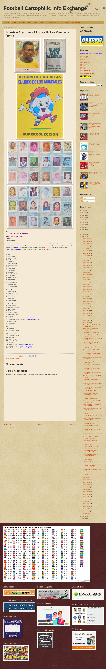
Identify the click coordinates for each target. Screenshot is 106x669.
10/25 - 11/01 (86, 260)
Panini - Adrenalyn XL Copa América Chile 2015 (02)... (92, 346)
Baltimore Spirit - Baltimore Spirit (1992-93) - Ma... (91, 343)
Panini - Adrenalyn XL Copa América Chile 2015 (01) (92, 405)
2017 (83, 232)
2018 (83, 229)
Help (29, 22)
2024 (83, 215)
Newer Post (8, 424)
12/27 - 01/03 (86, 238)
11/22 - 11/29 (86, 250)
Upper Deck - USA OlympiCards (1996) (92, 415)
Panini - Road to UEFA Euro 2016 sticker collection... (91, 419)
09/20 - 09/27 (86, 272)
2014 (83, 516)
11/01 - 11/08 (86, 258)
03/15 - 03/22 (86, 489)
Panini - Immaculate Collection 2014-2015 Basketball (92, 401)
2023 (83, 217)
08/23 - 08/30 (86, 282)
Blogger (56, 665)
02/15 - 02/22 (86, 499)
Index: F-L (83, 59)
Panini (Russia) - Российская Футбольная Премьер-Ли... (90, 394)
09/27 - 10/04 (86, 270)
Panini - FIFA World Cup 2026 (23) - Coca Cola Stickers (94, 135)
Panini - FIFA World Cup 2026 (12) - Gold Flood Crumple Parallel (94, 184)
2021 (83, 222)
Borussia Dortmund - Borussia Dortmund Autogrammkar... (90, 397)
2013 (83, 518)
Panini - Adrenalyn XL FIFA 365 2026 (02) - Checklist (95, 173)
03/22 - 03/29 (86, 487)
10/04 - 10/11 (86, 267)
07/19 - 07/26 (86, 294)
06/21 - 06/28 (86, 303)
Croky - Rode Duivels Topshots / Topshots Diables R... (91, 451)
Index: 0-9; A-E (84, 56)
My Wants (21, 22)
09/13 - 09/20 (86, 274)
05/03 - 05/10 (86, 320)
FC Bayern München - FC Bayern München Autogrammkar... (91, 426)
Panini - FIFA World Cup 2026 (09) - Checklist (94, 94)
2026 (83, 210)
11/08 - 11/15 (86, 255)
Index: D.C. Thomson (85, 58)
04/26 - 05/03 (86, 322)
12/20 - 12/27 (86, 241)
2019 (83, 227)
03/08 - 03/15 (86, 491)
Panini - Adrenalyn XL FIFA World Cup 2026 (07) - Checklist (95, 105)
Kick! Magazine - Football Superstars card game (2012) (92, 373)
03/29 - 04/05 (86, 484)
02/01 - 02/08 (86, 503)
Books (14, 22)
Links (35, 22)
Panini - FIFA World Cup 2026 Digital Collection (94, 114)
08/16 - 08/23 (86, 284)
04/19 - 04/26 (86, 477)
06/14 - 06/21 (86, 306)
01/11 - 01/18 (86, 511)
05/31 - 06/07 (86, 310)
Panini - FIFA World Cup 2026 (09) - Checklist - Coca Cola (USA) (95, 164)
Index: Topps (83, 68)
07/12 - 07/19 (86, 296)
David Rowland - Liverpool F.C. (90, 440)
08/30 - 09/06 (86, 279)
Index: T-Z (83, 67)
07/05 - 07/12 (86, 298)
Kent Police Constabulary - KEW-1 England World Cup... (91, 422)
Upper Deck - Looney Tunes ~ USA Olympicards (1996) (91, 380)
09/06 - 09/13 (86, 277)
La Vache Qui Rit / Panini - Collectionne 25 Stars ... (89, 466)
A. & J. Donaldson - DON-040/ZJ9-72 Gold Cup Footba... (92, 350)
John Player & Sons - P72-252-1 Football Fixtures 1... (91, 437)
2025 (83, 212)
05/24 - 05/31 (86, 313)
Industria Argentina (14, 358)
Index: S (82, 65)
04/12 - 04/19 (86, 479)
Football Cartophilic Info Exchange (45, 8)
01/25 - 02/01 (86, 506)
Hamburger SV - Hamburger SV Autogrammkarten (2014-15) (91, 447)
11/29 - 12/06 (86, 248)
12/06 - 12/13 (86, 246)
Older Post (72, 424)
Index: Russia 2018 (85, 72)
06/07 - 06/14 (86, 308)
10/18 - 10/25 (86, 262)
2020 (83, 224)
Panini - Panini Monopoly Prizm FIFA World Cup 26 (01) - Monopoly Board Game (94, 125)
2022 (83, 220)
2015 (83, 236)
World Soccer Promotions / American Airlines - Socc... (92, 443)
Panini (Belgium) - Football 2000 (91, 332)
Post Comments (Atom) (16, 428)
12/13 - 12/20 (86, 243)
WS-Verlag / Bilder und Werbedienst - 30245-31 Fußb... (92, 384)
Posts (83, 198)
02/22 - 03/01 (86, 496)
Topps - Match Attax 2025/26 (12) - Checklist (94, 143)
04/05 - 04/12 (86, 482)
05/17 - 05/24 (86, 315)
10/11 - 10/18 (86, 265)
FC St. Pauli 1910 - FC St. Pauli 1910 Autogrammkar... (92, 387)
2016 (83, 234)
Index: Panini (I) (84, 62)
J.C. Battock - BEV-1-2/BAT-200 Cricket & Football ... (91, 458)
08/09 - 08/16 (86, 286)
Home (7, 22)
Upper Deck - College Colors (90, 390)
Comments (84, 201)
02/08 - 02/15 (86, 501)
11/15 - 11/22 (86, 253)
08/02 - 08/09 (86, 289)
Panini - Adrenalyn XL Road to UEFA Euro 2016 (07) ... (92, 325)
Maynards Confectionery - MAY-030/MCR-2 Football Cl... (91, 335)
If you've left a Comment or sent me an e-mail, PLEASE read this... (60, 22)
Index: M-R (83, 61)
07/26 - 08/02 (86, 291)
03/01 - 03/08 (86, 494)
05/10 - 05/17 (86, 318)
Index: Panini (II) (84, 64)
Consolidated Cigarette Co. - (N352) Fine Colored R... (92, 369)
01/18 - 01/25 (86, 508)
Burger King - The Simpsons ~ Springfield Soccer (90, 329)
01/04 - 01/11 (86, 513)
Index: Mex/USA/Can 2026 (87, 73)
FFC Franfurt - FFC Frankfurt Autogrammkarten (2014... (90, 462)
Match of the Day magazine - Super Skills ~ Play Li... (92, 361)
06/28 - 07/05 (86, 301)
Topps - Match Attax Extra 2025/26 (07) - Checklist (94, 153)
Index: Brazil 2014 (85, 70)
